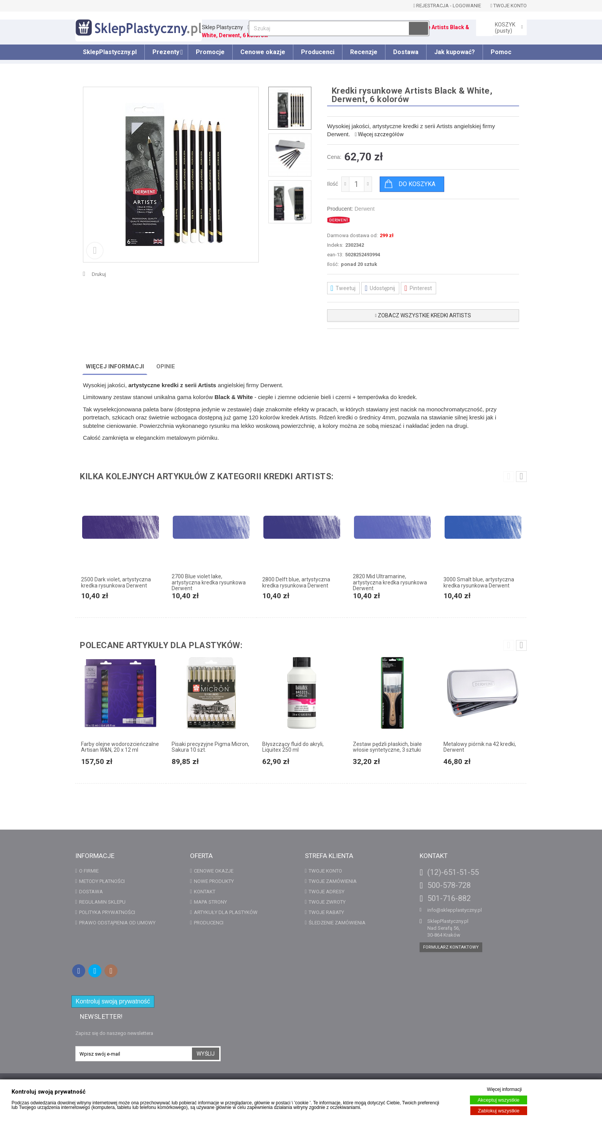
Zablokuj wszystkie (498, 1111)
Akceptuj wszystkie (498, 1100)
